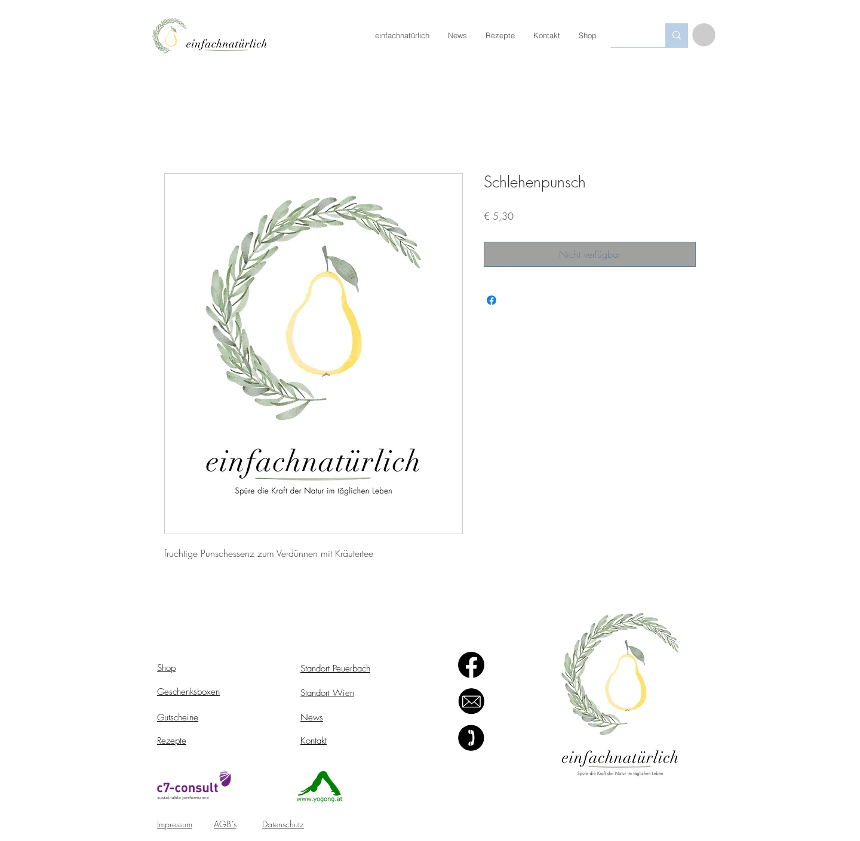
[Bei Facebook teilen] (491, 300)
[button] (703, 35)
